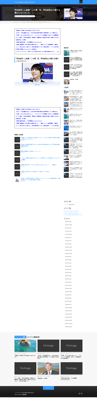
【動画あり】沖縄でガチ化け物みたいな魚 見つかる (28, 31)
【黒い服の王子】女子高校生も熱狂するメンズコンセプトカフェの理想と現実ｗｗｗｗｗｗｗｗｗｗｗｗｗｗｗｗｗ (75, 105)
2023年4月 (67, 310)
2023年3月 (67, 314)
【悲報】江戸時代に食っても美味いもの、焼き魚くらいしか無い (35, 172)
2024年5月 (67, 270)
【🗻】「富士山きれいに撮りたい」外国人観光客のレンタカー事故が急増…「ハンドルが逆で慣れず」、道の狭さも (37, 48)
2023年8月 (67, 298)
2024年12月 (67, 248)
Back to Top (48, 391)
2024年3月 (67, 276)
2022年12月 (67, 323)
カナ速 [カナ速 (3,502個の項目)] (76, 212)
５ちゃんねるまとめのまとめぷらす (28, 395)
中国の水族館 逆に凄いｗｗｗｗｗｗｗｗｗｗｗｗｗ (75, 128)
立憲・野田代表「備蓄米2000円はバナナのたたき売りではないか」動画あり (76, 135)
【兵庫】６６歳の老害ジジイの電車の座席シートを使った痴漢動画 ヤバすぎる (75, 164)
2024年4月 (67, 273)
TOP (15, 6)
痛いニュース (46, 353)
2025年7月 (67, 226)
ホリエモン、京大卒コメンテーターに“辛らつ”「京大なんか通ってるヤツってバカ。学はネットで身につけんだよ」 (75, 153)
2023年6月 (67, 304)
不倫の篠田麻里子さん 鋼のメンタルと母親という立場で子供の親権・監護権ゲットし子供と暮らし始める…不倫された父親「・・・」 (75, 100)
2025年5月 (67, 232)
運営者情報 (25, 397)
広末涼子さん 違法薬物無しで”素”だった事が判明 (75, 158)
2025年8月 (67, 222)
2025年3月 (67, 238)
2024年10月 (67, 254)
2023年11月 (67, 288)
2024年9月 (67, 257)
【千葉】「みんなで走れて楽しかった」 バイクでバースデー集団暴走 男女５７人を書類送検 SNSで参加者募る (37, 36)
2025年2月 (67, 241)
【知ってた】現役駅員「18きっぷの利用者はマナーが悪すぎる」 (75, 170)
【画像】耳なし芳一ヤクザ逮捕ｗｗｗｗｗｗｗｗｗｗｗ (75, 110)
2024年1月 (67, 282)
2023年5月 (67, 307)
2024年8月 (67, 260)
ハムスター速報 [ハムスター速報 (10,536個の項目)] (67, 215)
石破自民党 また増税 (21, 41)
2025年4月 (67, 235)
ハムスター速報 (31, 17)
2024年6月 (67, 266)
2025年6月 (67, 229)
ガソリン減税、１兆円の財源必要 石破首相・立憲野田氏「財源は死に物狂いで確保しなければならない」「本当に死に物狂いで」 (37, 38)
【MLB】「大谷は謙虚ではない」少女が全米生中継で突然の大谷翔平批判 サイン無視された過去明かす (37, 34)
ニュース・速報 (24, 17)
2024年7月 (67, 263)
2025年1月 (67, 244)
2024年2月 (67, 279)
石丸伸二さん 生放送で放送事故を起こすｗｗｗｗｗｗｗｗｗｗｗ (75, 123)
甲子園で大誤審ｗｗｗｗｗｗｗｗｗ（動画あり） (27, 50)
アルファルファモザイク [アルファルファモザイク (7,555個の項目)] (69, 212)
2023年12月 (67, 285)
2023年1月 (67, 320)
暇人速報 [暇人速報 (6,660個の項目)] (73, 215)
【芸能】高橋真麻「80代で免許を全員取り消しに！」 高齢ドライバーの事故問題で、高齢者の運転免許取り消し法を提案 (37, 45)
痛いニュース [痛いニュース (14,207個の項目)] (78, 215)
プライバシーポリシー (18, 397)
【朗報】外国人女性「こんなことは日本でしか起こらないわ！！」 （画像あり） (39, 166)
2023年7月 (67, 301)
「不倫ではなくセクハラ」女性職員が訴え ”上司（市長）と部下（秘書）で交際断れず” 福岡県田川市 (75, 147)
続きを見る (37, 86)
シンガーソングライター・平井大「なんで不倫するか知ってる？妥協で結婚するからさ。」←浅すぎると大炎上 (37, 52)
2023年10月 (67, 292)
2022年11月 (67, 326)
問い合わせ (20, 6)
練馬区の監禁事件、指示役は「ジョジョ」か (30, 152)
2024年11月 (67, 251)
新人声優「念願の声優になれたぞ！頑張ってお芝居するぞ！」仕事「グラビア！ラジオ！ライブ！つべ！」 (75, 93)
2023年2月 (67, 317)
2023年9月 (67, 295)
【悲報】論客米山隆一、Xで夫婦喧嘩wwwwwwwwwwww (29, 43)
